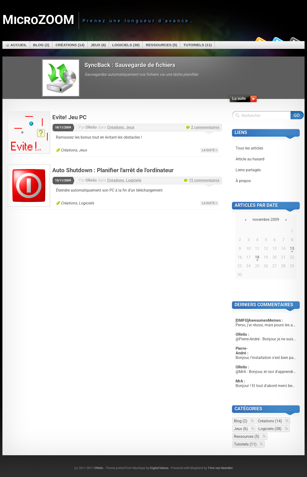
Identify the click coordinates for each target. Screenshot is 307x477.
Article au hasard (250, 159)
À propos (243, 181)
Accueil (18, 45)
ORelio (98, 468)
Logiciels (133, 180)
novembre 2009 (266, 219)
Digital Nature (159, 468)
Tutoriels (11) (197, 45)
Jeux (130, 127)
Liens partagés (248, 170)
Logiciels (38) (125, 45)
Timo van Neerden (220, 468)
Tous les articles (249, 148)
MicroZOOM (38, 19)
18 (257, 257)
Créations (115, 127)
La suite (208, 150)
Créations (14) (69, 45)
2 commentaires (205, 127)
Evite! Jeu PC (69, 117)
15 (292, 248)
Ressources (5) (161, 45)
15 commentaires (204, 180)
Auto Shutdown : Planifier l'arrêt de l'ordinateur (113, 170)
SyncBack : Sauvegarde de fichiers (129, 65)
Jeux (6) (98, 45)
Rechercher (297, 115)
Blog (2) (41, 45)
